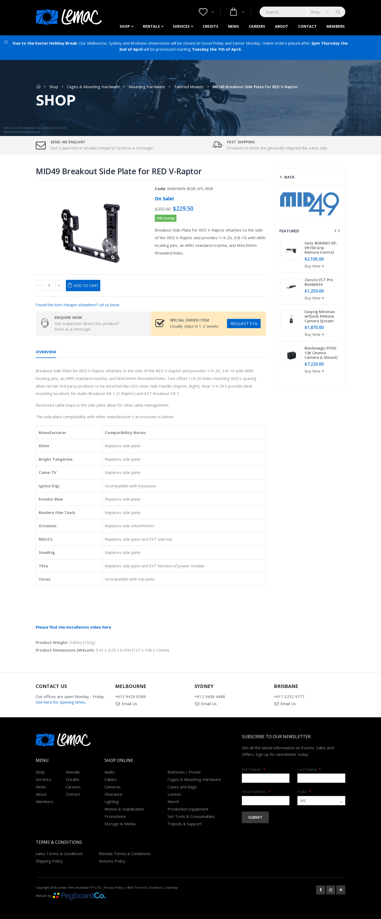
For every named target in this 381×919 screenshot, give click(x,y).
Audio (110, 772)
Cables (111, 779)
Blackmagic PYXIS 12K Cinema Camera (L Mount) (321, 353)
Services (181, 26)
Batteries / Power (184, 772)
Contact (307, 26)
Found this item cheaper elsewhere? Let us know (77, 304)
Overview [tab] (46, 352)
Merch (173, 801)
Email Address (256, 791)
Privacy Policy (114, 887)
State (304, 791)
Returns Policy (112, 861)
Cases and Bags (182, 786)
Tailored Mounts (189, 86)
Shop (125, 26)
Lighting (112, 801)
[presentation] (335, 230)
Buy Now (315, 265)
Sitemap (172, 887)
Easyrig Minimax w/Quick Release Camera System (320, 316)
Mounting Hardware (147, 86)
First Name (253, 769)
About (281, 26)
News (233, 26)
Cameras (113, 786)
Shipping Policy (49, 861)
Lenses (174, 794)
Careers (257, 26)
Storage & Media (120, 823)
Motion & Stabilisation (124, 809)
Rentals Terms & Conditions (125, 853)
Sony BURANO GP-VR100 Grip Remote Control (321, 248)
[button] (206, 12)
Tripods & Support (184, 823)
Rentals (151, 26)
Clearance (114, 794)
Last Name (309, 769)
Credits (210, 26)
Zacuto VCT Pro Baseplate (319, 282)
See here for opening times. (61, 702)
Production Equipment (187, 809)
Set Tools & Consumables (191, 816)
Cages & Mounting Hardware (93, 86)
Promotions (115, 816)
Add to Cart (86, 285)
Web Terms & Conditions (145, 887)
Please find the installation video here (73, 627)
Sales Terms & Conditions (59, 853)
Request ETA (243, 323)
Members (335, 26)
